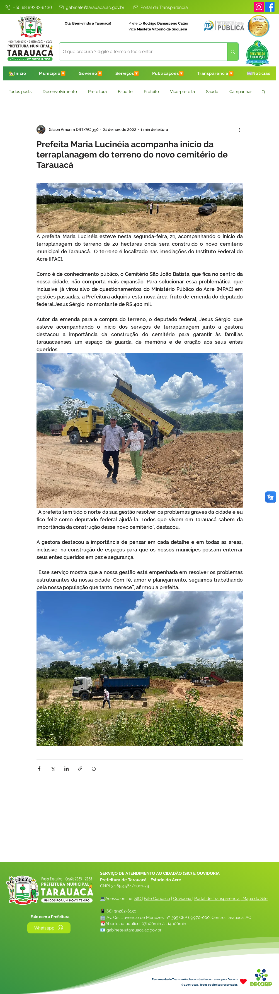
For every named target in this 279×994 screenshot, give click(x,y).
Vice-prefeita (182, 91)
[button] (52, 73)
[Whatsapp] (49, 927)
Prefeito (151, 91)
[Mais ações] (239, 129)
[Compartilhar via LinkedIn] (66, 768)
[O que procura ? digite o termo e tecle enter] (139, 52)
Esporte (125, 91)
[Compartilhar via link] (80, 768)
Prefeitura (97, 91)
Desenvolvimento (60, 91)
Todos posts (20, 91)
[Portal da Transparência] (160, 7)
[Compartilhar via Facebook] (39, 768)
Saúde (212, 91)
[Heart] (243, 981)
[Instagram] (259, 7)
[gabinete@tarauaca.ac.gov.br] (91, 7)
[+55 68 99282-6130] (28, 7)
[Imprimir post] (93, 768)
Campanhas (240, 91)
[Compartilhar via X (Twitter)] (52, 768)
